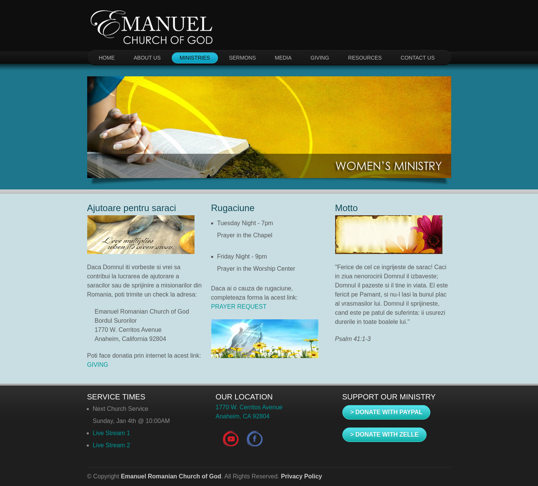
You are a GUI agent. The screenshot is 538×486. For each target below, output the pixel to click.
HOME (107, 58)
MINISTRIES (195, 58)
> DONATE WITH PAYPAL (386, 412)
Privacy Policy (301, 476)
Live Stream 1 (111, 433)
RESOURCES (365, 58)
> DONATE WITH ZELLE (384, 434)
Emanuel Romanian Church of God (171, 476)
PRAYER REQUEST (239, 306)
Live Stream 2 (111, 445)
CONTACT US (418, 58)
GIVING (320, 58)
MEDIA (283, 58)
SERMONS (242, 58)
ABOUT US (147, 58)
